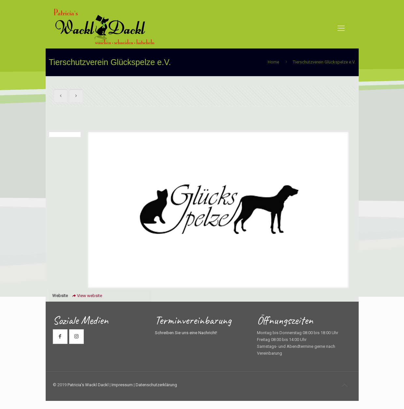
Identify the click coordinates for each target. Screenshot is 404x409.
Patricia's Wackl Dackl (88, 384)
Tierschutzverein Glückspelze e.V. (324, 62)
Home (273, 62)
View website (86, 295)
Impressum (122, 384)
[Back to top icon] (345, 385)
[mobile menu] (341, 28)
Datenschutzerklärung (156, 384)
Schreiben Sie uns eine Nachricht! (186, 332)
